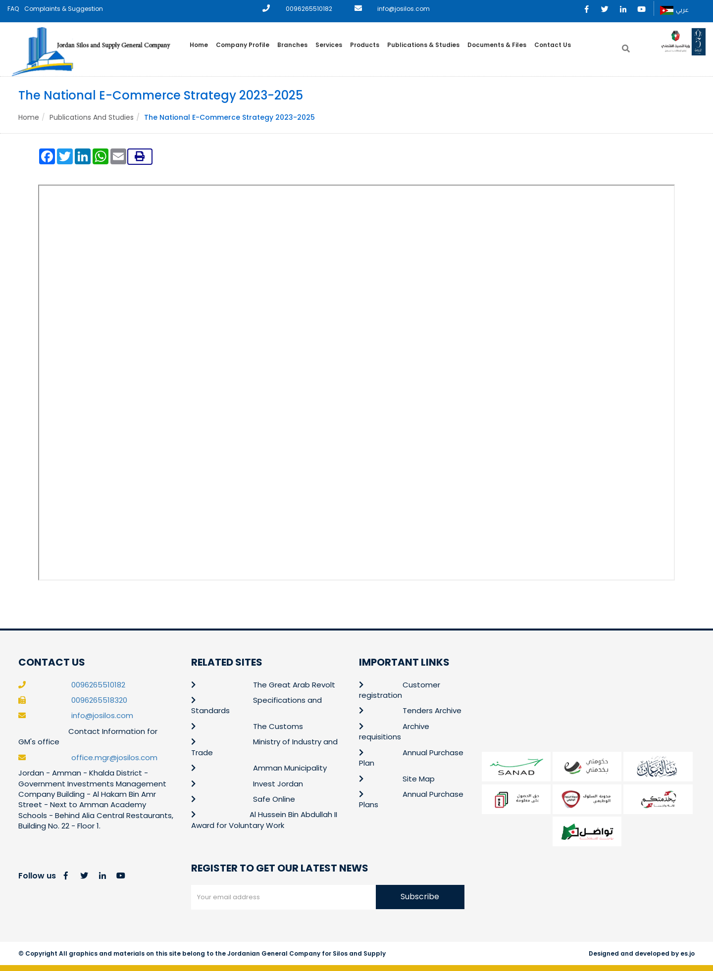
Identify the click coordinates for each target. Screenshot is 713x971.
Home (199, 45)
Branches (292, 45)
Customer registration (399, 690)
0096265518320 (99, 700)
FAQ (13, 8)
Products (364, 45)
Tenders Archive (432, 710)
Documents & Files (496, 45)
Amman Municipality (290, 768)
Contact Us (552, 45)
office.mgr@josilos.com (114, 757)
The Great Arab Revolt (294, 685)
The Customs (278, 726)
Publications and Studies (92, 117)
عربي (674, 10)
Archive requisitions (394, 731)
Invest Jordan (278, 783)
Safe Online (274, 799)
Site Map (419, 779)
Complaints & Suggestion (63, 8)
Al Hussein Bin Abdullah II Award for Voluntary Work (264, 819)
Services (328, 45)
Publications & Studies (423, 45)
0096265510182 (309, 8)
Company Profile (242, 45)
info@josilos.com (403, 8)
